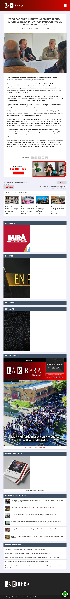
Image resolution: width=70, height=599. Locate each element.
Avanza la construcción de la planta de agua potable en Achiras (25, 549)
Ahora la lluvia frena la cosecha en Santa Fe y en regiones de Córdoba (32, 507)
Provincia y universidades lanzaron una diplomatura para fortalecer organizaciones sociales (37, 537)
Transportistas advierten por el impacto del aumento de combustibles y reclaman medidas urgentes (34, 566)
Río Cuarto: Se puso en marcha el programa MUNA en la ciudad (42, 209)
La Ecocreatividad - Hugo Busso (35, 490)
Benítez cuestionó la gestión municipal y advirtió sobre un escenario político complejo (32, 557)
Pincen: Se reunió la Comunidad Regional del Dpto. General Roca (58, 209)
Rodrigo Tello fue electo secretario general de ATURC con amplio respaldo (34, 529)
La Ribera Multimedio (35, 28)
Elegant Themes (16, 597)
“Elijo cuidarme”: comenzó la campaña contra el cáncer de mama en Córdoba (27, 209)
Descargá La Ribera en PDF (35, 447)
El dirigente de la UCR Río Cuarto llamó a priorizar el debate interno (26, 561)
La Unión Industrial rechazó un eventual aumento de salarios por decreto (11, 209)
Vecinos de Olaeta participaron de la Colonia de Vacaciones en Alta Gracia (34, 514)
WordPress (36, 597)
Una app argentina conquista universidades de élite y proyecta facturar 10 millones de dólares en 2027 (37, 501)
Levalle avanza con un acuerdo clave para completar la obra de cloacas (27, 553)
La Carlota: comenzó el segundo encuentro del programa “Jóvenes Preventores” (36, 522)
